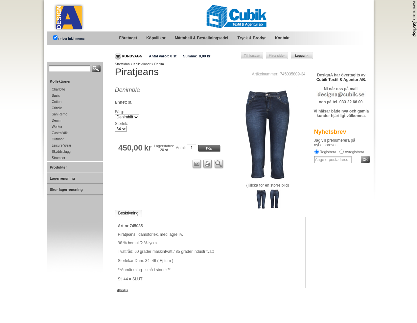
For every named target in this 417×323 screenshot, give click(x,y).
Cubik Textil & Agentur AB (340, 79)
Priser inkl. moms (71, 38)
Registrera (328, 152)
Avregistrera (354, 152)
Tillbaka (121, 290)
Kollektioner (142, 64)
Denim (159, 64)
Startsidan (122, 64)
